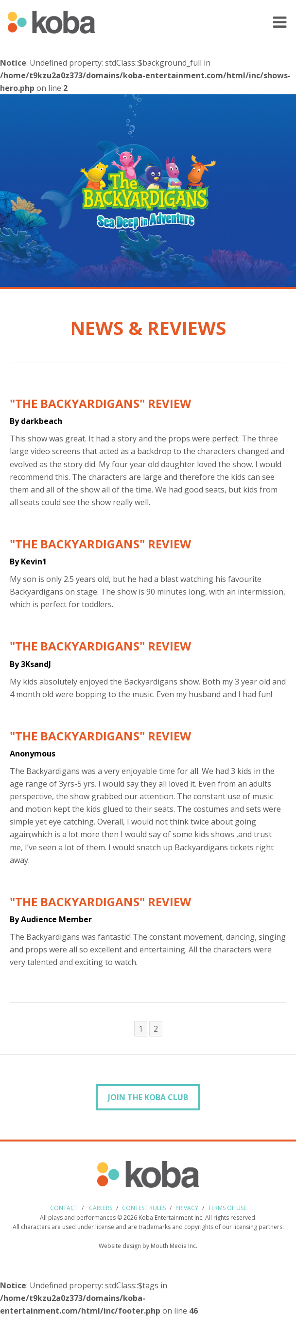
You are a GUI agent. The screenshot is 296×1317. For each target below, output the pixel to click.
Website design (120, 1246)
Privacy (186, 1208)
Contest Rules (144, 1208)
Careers (100, 1208)
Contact (64, 1208)
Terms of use (227, 1208)
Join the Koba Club (148, 1097)
